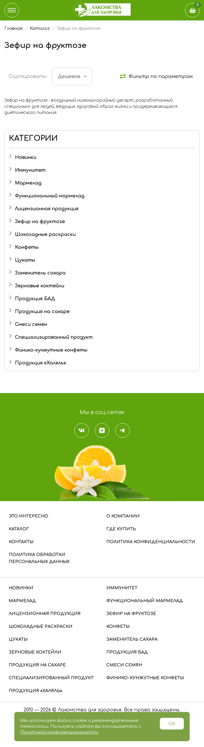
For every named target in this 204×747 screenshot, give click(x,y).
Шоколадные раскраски (45, 234)
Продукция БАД (35, 298)
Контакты (21, 542)
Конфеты (27, 247)
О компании (123, 516)
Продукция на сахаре (42, 311)
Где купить (121, 529)
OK (171, 723)
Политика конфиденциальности (150, 542)
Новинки (25, 157)
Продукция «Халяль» (40, 363)
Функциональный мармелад (49, 196)
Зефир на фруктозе (40, 221)
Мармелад (28, 183)
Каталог (19, 529)
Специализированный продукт (54, 337)
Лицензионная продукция (47, 208)
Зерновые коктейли (39, 286)
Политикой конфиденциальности (59, 732)
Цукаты (25, 260)
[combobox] (72, 76)
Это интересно (28, 516)
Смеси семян (31, 324)
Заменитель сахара (40, 273)
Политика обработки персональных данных (39, 558)
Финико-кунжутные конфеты (51, 350)
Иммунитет (30, 170)
